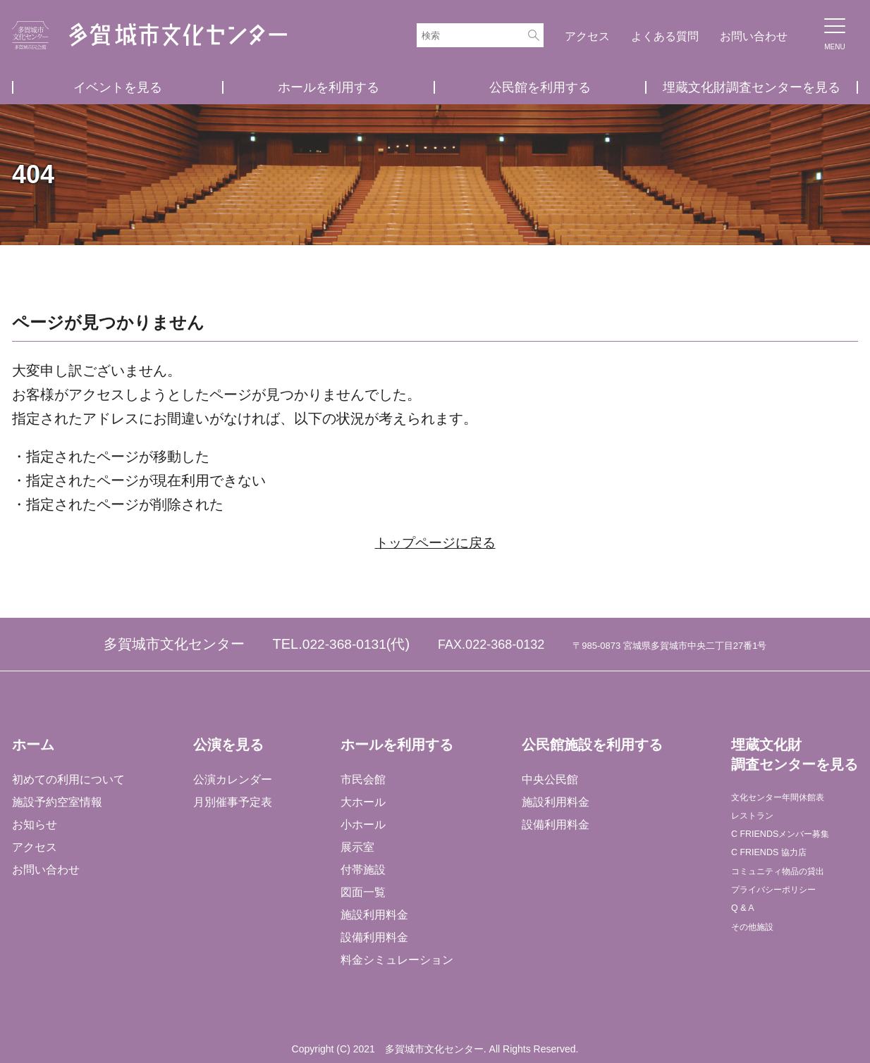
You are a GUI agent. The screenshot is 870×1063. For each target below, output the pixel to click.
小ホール (362, 824)
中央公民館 (548, 779)
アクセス (587, 36)
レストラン (758, 821)
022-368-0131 (344, 644)
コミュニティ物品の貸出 (792, 889)
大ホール (362, 801)
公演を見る (227, 744)
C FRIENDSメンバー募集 (794, 844)
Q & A (744, 934)
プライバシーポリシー (786, 911)
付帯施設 (362, 869)
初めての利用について (68, 779)
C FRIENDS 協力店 (779, 866)
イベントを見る (117, 87)
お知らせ (34, 824)
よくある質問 (665, 36)
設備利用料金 (374, 937)
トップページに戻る (435, 542)
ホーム (33, 744)
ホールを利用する (328, 87)
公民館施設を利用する (590, 744)
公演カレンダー (231, 779)
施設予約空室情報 (57, 801)
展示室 (357, 846)
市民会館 (362, 779)
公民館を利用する (540, 87)
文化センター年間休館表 (792, 798)
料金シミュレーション (396, 959)
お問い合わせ (754, 36)
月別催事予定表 (231, 801)
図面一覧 (362, 891)
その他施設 (758, 956)
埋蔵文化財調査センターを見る (751, 87)
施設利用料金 (374, 914)
